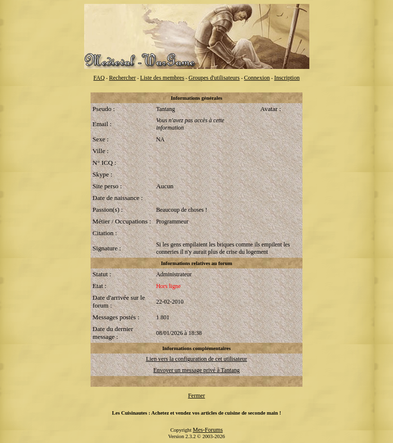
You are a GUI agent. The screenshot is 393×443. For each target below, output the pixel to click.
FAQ (99, 77)
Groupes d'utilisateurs (213, 77)
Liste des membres (162, 77)
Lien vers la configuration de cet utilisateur (196, 358)
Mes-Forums (208, 429)
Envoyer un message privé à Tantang (196, 370)
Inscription (287, 77)
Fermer (196, 395)
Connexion (257, 77)
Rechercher (122, 77)
